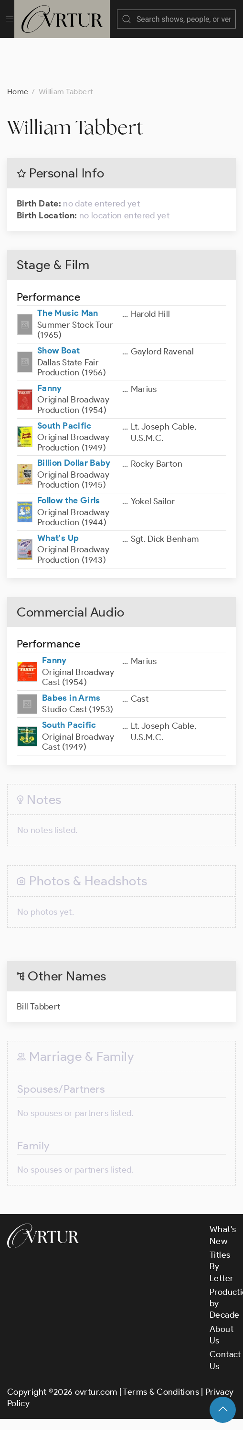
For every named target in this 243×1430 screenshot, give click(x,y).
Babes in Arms (71, 688)
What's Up (58, 528)
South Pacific (64, 416)
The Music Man (67, 303)
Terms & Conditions (161, 1382)
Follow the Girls (68, 491)
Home (17, 82)
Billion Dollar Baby (74, 453)
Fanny (49, 378)
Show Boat (58, 341)
